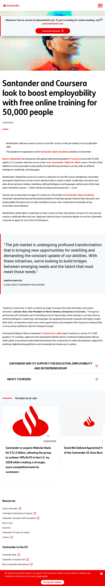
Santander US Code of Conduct (16, 532)
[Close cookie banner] (101, 573)
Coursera (76, 158)
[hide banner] (101, 19)
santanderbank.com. (53, 23)
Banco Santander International (15, 564)
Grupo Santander (10, 508)
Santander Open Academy (54, 151)
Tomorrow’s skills (52, 333)
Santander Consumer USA (13, 559)
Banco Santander (11, 158)
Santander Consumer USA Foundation (19, 517)
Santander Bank (9, 554)
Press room (7, 522)
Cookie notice (42, 575)
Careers (5, 537)
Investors (6, 527)
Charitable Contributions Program (17, 513)
